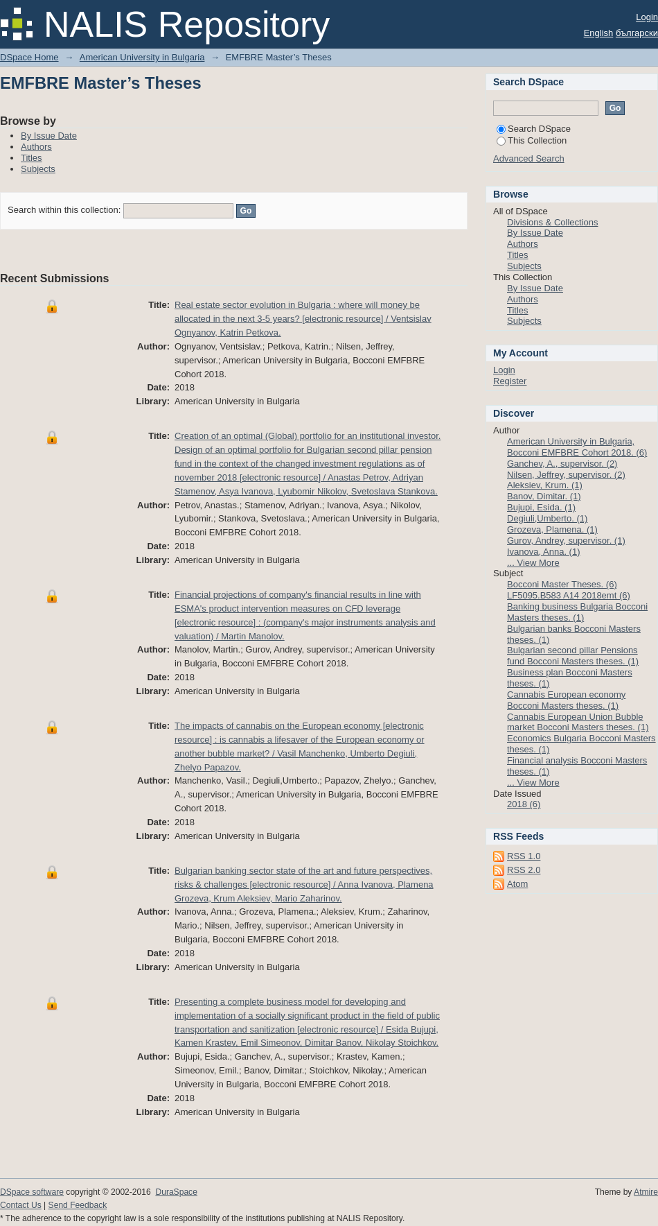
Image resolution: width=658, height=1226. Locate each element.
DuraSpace (176, 1192)
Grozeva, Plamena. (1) (552, 529)
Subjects (38, 169)
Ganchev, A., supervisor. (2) (562, 463)
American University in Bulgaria (142, 57)
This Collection (532, 140)
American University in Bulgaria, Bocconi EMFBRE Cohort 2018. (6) (577, 447)
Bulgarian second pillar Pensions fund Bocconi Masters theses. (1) (573, 655)
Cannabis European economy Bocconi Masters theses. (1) (566, 700)
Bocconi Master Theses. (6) (562, 584)
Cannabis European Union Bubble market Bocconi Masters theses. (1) (577, 722)
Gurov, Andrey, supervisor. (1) (566, 540)
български (637, 33)
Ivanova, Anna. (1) (543, 551)
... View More (533, 563)
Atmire (646, 1192)
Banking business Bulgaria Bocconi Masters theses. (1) (577, 612)
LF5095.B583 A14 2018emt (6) (568, 595)
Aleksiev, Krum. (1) (545, 485)
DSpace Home (29, 57)
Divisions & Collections (552, 222)
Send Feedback (77, 1205)
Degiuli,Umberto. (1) (547, 518)
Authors (36, 146)
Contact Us (21, 1205)
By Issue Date (49, 135)
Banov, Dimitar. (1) (544, 496)
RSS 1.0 (523, 856)
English (599, 33)
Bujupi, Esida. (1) (541, 507)
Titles (31, 158)
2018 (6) (523, 804)
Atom (517, 884)
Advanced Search (528, 158)
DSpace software (32, 1192)
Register (509, 381)
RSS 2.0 (523, 870)
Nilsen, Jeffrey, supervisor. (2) (566, 474)
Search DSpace (534, 128)
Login (647, 17)
